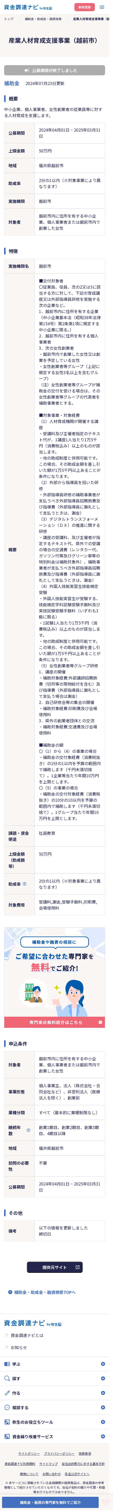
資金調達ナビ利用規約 (20, 1463)
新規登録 (84, 7)
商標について (29, 1474)
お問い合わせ (51, 1474)
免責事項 (85, 1453)
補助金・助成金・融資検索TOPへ (45, 1292)
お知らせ (19, 1347)
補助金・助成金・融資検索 (43, 19)
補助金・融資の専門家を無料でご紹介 (50, 1502)
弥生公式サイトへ (77, 1474)
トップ (8, 19)
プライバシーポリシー (59, 1453)
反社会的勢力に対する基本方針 (83, 1463)
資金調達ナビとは (27, 1335)
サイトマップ (48, 1463)
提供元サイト (54, 1267)
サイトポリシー (29, 1453)
